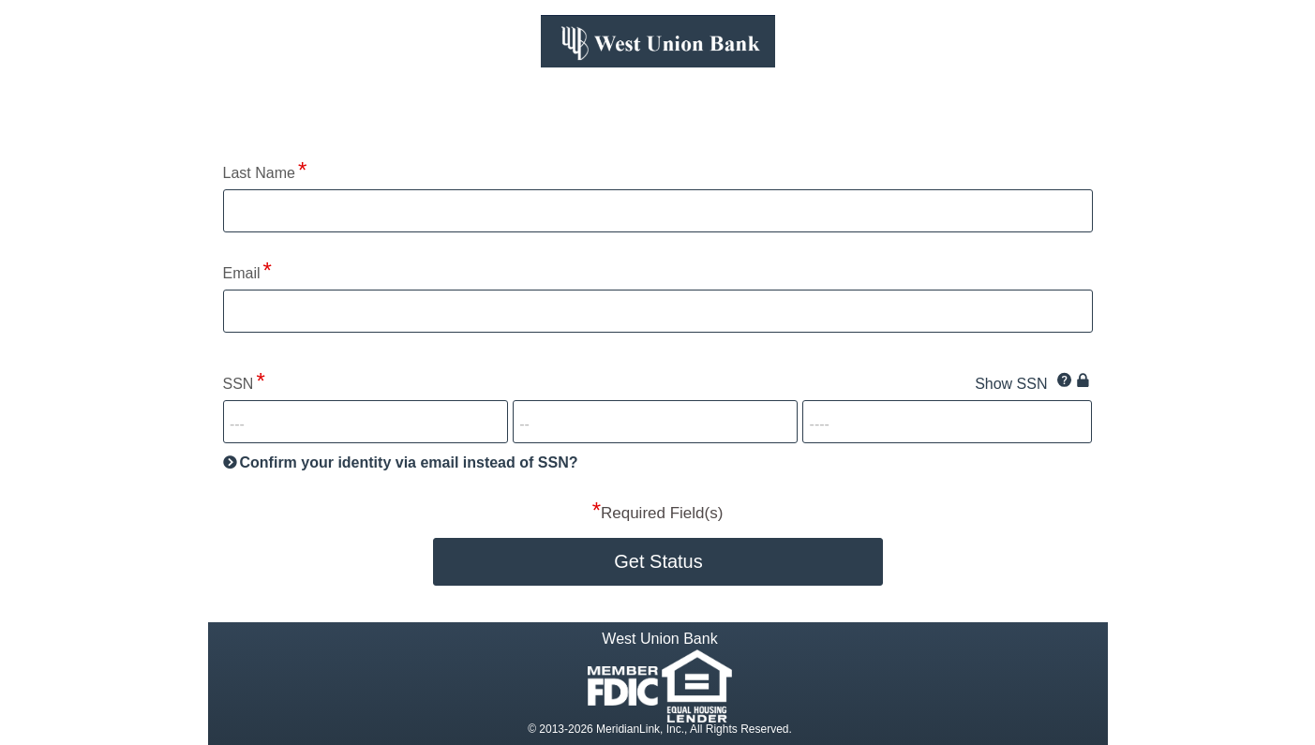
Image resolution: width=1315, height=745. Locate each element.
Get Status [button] (658, 561)
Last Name (259, 173)
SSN (238, 384)
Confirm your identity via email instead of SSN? (409, 462)
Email (242, 273)
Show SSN (1011, 384)
